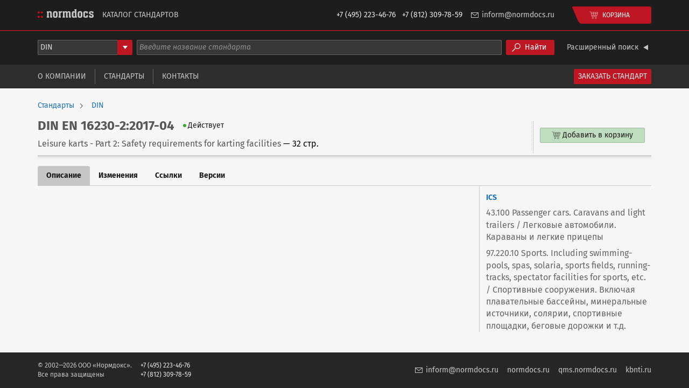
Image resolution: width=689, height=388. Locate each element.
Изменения (118, 175)
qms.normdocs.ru (587, 370)
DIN (98, 105)
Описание (63, 175)
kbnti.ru (638, 370)
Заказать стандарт (612, 76)
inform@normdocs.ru (518, 14)
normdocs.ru (528, 370)
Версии (212, 175)
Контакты (180, 76)
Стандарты (124, 76)
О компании (62, 76)
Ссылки (168, 175)
